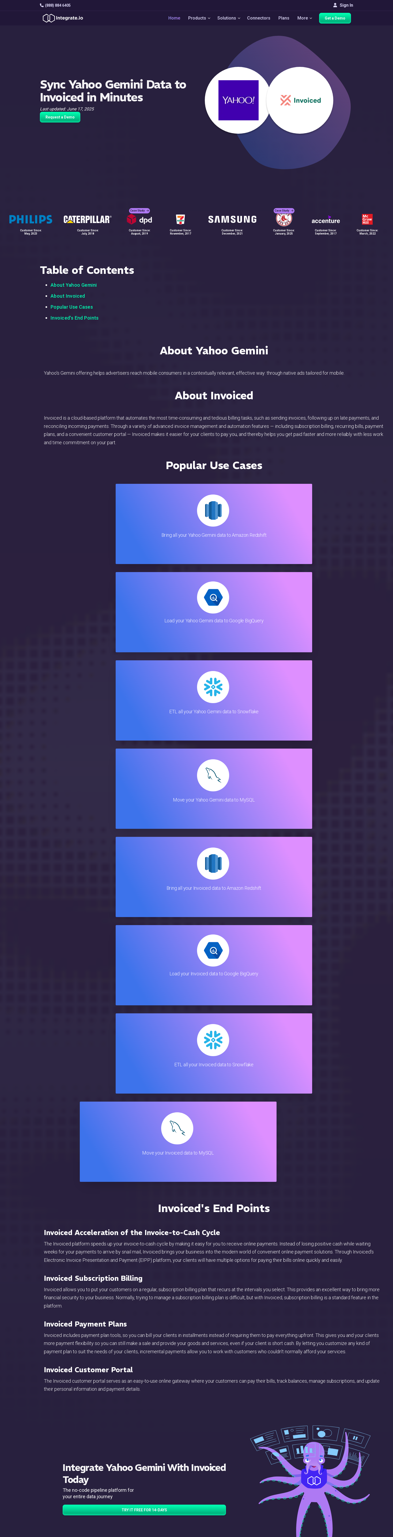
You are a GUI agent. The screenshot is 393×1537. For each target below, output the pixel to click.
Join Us (331, 1476)
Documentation (229, 1469)
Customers (334, 1440)
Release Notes (125, 1498)
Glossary (223, 1505)
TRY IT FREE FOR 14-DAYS (144, 980)
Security (222, 1483)
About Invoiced (68, 296)
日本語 (330, 1503)
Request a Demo (60, 117)
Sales (116, 1476)
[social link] (43, 1482)
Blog (219, 1440)
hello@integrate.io (63, 1455)
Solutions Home (126, 1440)
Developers (122, 1491)
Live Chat (223, 1447)
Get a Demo (337, 19)
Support (118, 1483)
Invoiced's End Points (75, 318)
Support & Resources (235, 1455)
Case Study (139, 206)
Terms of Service (338, 1532)
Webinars (332, 1455)
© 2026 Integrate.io (56, 1532)
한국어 (330, 1510)
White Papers (336, 1447)
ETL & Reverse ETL (129, 1447)
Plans (284, 19)
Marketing (120, 1469)
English (330, 1495)
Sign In (343, 5)
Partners (332, 1469)
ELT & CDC (120, 1455)
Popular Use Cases (72, 307)
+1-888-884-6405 (62, 1470)
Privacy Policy (228, 1498)
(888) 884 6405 (55, 5)
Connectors (259, 19)
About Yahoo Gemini (74, 285)
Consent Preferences (235, 1512)
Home (171, 19)
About (329, 1462)
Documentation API (233, 1476)
